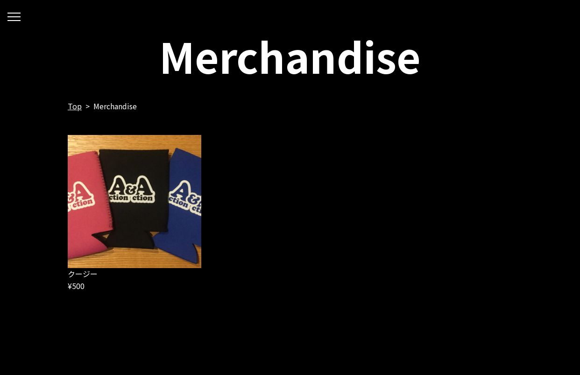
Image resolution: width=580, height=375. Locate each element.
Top (75, 106)
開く (14, 18)
